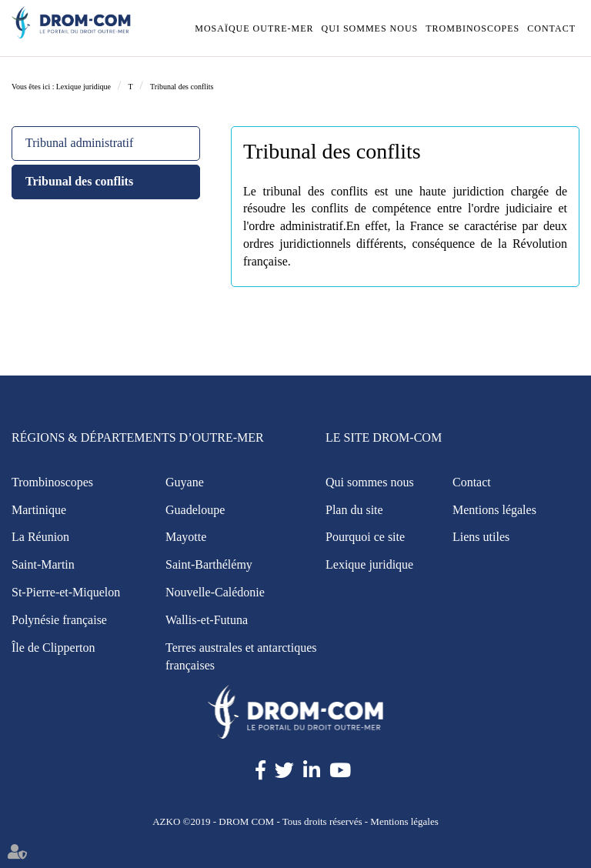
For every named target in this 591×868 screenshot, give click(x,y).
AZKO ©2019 (181, 821)
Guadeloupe (195, 509)
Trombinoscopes (472, 28)
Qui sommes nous (370, 28)
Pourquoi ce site (365, 536)
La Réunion (40, 536)
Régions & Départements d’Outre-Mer (138, 437)
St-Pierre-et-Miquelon (66, 592)
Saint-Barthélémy (208, 564)
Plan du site (354, 509)
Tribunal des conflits (181, 86)
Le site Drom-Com (384, 437)
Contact (551, 28)
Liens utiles (480, 536)
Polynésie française (59, 619)
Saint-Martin (43, 564)
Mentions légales (494, 509)
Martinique (39, 509)
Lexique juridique (83, 86)
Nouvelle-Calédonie (215, 592)
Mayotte (185, 536)
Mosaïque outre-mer (254, 28)
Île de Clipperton (53, 647)
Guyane (184, 482)
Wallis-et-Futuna (206, 619)
